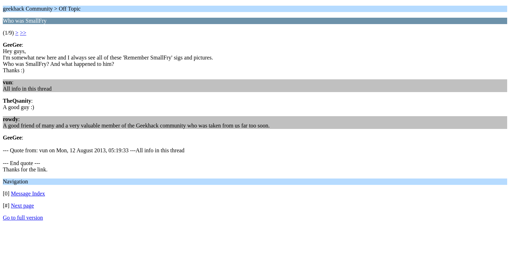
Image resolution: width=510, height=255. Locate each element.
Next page (22, 206)
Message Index (28, 194)
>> (23, 33)
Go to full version (23, 218)
